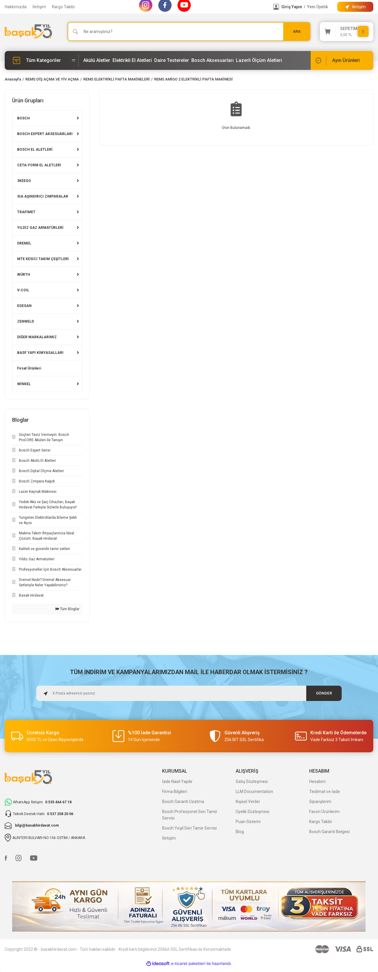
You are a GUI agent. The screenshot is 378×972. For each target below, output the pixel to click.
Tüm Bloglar (67, 609)
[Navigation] (42, 60)
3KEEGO (24, 181)
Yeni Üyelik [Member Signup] (317, 6)
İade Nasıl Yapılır (177, 781)
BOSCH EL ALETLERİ (35, 149)
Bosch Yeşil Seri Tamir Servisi (189, 828)
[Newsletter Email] (189, 693)
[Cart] (346, 31)
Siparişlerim (320, 801)
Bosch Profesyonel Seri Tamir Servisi (189, 814)
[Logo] (28, 31)
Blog (240, 831)
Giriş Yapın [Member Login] (291, 6)
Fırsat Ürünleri (29, 368)
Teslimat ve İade (324, 791)
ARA (296, 31)
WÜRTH (23, 274)
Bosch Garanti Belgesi (329, 831)
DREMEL (24, 243)
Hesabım (317, 781)
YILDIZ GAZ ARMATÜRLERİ (40, 228)
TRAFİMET (26, 212)
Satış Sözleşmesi (252, 781)
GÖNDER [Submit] (324, 693)
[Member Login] (276, 7)
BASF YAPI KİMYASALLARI (40, 353)
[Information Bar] (355, 7)
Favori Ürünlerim (324, 811)
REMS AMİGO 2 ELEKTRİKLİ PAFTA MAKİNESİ (193, 79)
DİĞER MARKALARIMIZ (37, 337)
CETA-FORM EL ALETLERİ (39, 165)
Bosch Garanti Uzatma (183, 801)
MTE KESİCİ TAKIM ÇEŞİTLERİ (43, 259)
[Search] (189, 31)
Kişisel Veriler (248, 801)
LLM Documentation (254, 791)
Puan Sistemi (248, 821)
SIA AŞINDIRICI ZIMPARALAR (42, 196)
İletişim (39, 6)
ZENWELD (25, 321)
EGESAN (24, 306)
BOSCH (23, 118)
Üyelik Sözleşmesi (252, 811)
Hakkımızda (16, 6)
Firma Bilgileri (174, 791)
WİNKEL (24, 384)
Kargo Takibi (63, 6)
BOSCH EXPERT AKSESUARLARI (45, 134)
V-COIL (23, 290)
